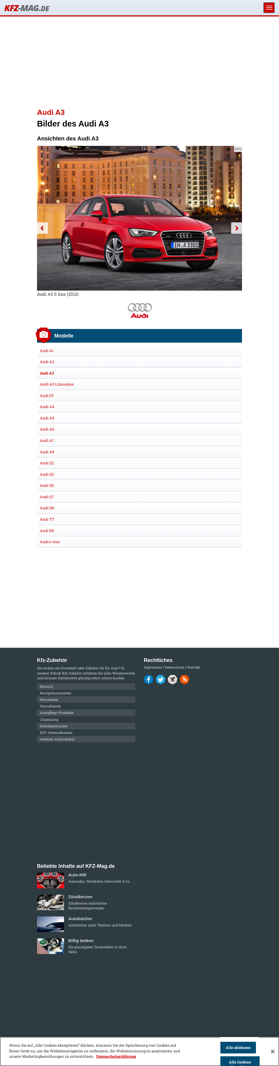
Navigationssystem (55, 693)
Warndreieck (50, 706)
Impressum (153, 667)
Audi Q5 (47, 485)
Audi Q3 (47, 474)
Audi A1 (47, 350)
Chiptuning (49, 719)
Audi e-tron (50, 541)
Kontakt (194, 667)
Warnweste (49, 699)
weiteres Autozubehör (57, 739)
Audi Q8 (47, 507)
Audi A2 (47, 361)
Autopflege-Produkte (56, 712)
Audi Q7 (47, 496)
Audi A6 (47, 429)
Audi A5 (47, 418)
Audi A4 (47, 406)
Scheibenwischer (53, 726)
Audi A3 (47, 373)
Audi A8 (47, 451)
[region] (139, 1051)
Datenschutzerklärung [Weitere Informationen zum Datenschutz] (116, 1056)
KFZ (26, 8)
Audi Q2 (47, 462)
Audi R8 (47, 530)
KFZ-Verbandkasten (56, 732)
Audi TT (47, 519)
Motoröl (46, 686)
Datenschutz (174, 667)
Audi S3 (47, 395)
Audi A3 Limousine (57, 384)
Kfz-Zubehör (72, 673)
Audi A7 (47, 440)
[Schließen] (272, 1051)
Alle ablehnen (238, 1047)
